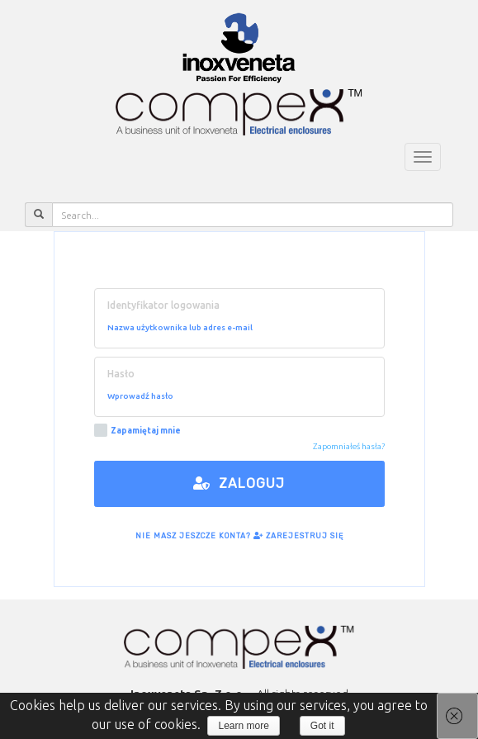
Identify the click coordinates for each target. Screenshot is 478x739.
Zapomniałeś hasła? (349, 446)
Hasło (121, 373)
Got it (322, 726)
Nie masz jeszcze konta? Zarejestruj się (239, 536)
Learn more (243, 726)
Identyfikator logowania (163, 305)
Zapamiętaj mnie (137, 431)
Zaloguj (239, 483)
